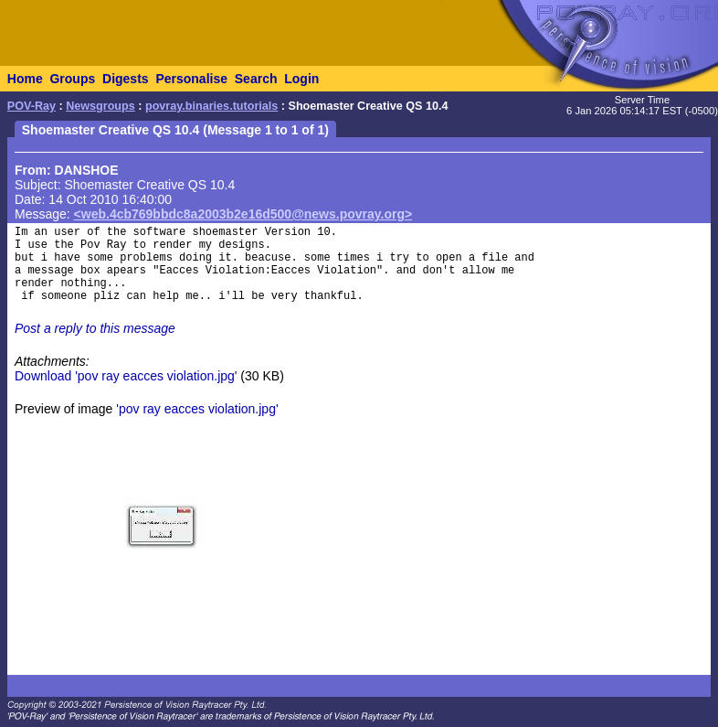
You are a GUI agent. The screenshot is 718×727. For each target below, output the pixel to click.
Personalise (191, 78)
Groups (72, 78)
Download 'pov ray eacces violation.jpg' (126, 376)
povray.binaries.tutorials (211, 106)
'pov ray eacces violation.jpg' (197, 408)
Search (256, 78)
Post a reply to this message (95, 328)
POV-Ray (31, 106)
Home (25, 78)
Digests (125, 78)
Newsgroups (100, 106)
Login (301, 78)
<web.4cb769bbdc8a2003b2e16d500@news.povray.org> (243, 214)
